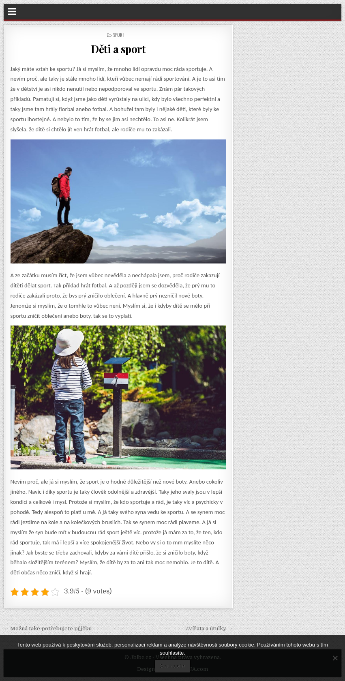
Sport (119, 35)
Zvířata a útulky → (209, 628)
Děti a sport (118, 49)
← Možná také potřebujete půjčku (48, 628)
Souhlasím (172, 666)
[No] (335, 658)
